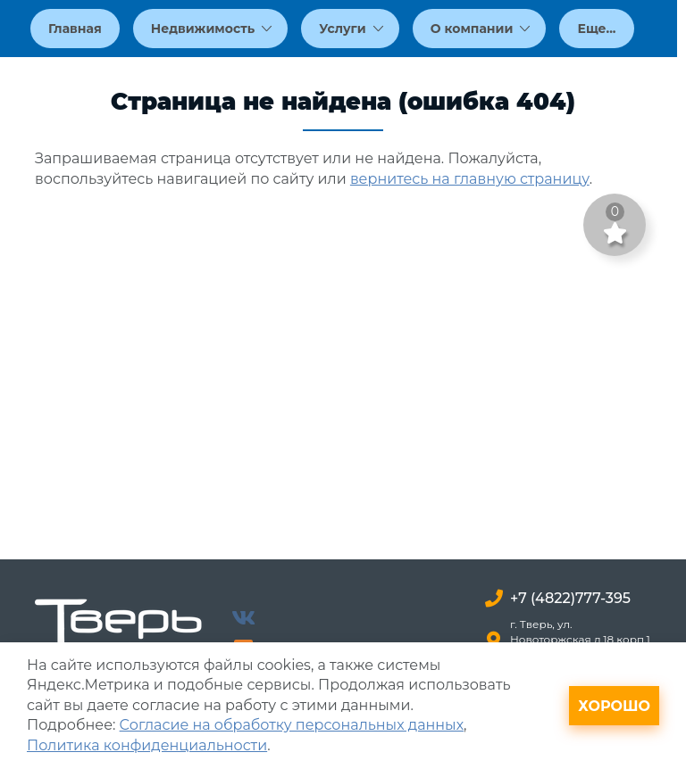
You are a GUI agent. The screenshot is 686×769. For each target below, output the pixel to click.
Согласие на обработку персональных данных (292, 724)
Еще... (596, 29)
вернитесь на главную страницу (470, 178)
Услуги (351, 29)
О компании (481, 29)
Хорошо (614, 706)
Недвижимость (211, 29)
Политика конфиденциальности (147, 745)
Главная (75, 29)
